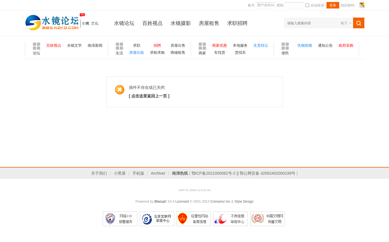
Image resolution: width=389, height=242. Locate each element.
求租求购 (157, 52)
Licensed (182, 202)
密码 (280, 5)
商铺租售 (178, 52)
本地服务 (240, 45)
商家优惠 (219, 45)
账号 (251, 5)
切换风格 (361, 5)
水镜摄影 (181, 23)
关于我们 (99, 173)
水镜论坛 (124, 23)
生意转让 (260, 45)
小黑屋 (120, 173)
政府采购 (346, 45)
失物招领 (304, 45)
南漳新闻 (95, 45)
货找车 (240, 52)
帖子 (344, 23)
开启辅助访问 (356, 5)
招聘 (157, 45)
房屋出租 (136, 52)
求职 (136, 45)
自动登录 (315, 5)
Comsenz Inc (220, 202)
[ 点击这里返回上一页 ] (149, 96)
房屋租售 (209, 23)
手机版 (138, 173)
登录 (332, 5)
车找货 (219, 52)
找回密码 (347, 5)
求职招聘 (237, 23)
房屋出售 (178, 45)
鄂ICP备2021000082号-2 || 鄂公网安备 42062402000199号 (244, 173)
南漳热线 (180, 173)
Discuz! (160, 202)
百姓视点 (152, 23)
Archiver (158, 173)
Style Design (244, 202)
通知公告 (325, 45)
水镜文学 (74, 45)
